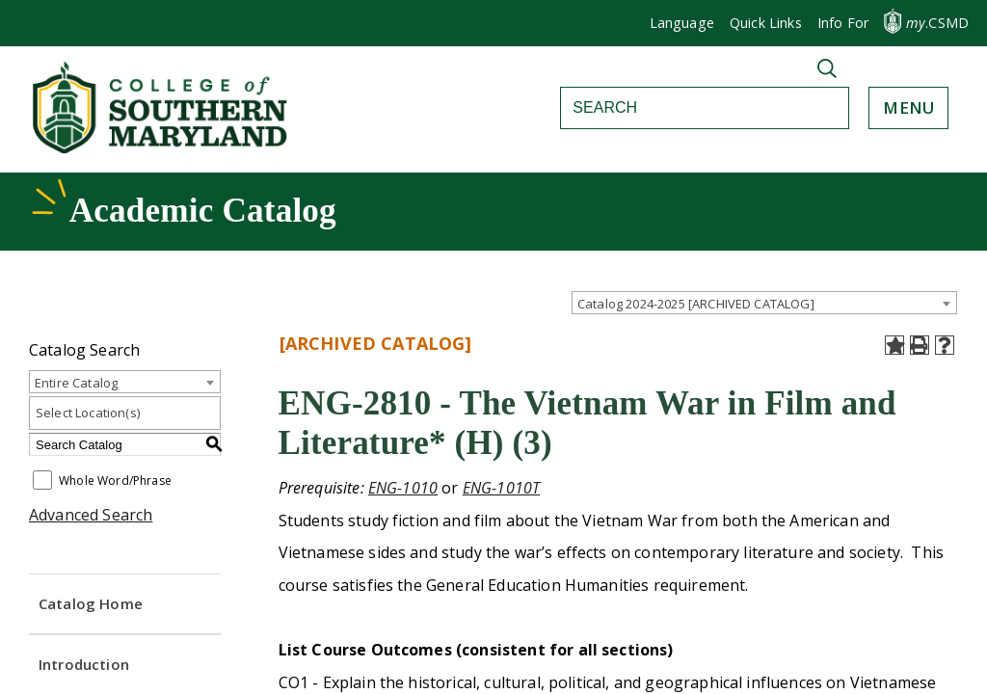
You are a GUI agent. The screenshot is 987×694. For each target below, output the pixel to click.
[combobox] (764, 302)
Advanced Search (90, 514)
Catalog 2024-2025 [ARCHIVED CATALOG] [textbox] (695, 303)
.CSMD (937, 22)
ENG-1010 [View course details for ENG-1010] (403, 487)
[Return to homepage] (162, 147)
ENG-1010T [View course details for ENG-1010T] (501, 487)
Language (682, 22)
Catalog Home (91, 603)
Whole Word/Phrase (115, 481)
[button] (843, 23)
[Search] (683, 108)
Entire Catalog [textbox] (76, 382)
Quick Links (766, 22)
